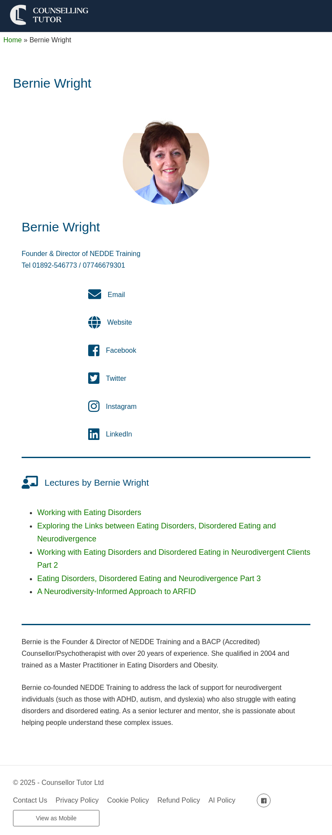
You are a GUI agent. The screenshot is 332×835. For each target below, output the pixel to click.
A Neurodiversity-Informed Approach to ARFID (116, 591)
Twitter (116, 378)
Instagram (121, 406)
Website (119, 322)
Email (116, 294)
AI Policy (221, 800)
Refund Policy (178, 800)
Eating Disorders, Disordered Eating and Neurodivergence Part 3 (149, 578)
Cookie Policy (128, 800)
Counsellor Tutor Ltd (73, 782)
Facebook (121, 350)
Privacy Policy (77, 800)
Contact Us (30, 800)
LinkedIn (119, 434)
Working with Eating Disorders (89, 512)
